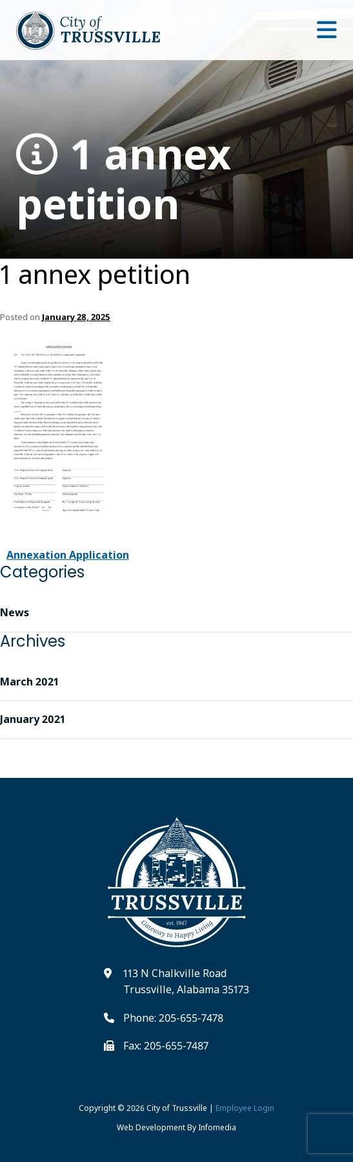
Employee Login (245, 1108)
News (14, 612)
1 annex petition (123, 179)
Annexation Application (67, 555)
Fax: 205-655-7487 (165, 1045)
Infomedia (217, 1127)
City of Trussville (176, 1108)
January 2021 (32, 719)
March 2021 (29, 681)
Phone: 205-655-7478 (173, 1018)
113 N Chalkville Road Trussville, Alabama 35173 (186, 981)
